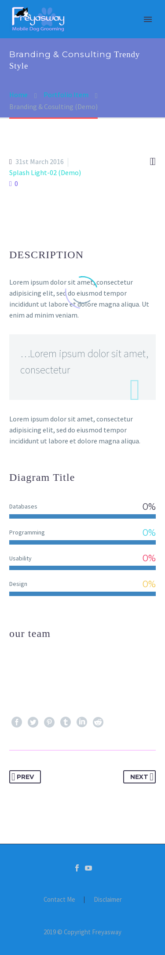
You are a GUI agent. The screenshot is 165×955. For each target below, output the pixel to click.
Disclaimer (108, 899)
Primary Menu (148, 19)
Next (142, 777)
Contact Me (59, 899)
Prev (22, 777)
